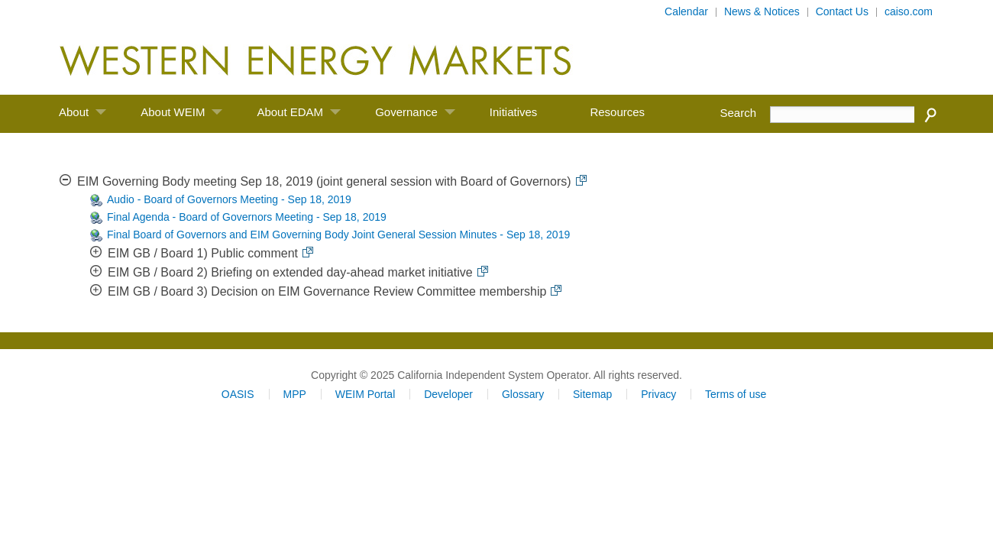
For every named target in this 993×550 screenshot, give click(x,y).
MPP (294, 394)
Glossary (523, 394)
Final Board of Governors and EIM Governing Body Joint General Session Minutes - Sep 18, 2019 (338, 234)
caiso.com (909, 11)
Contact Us (842, 11)
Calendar (686, 11)
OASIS (238, 394)
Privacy (658, 394)
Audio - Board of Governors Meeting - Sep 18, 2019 (229, 199)
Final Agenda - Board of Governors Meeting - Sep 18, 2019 (247, 217)
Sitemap (592, 394)
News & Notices (762, 11)
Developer (448, 394)
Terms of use (735, 394)
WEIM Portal (365, 394)
